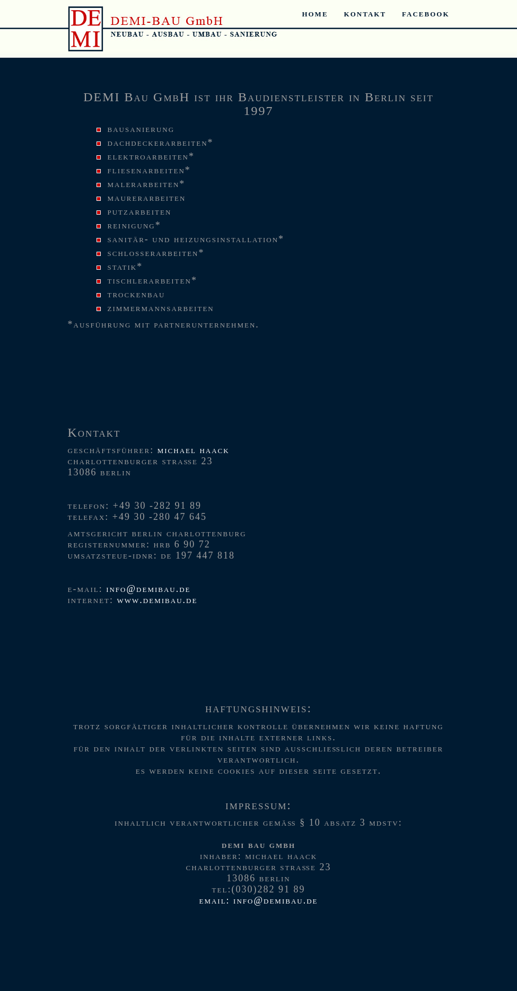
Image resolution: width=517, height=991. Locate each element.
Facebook (425, 13)
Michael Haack (193, 450)
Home (315, 13)
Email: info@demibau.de (258, 900)
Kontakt (365, 13)
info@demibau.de (148, 588)
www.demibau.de (157, 600)
